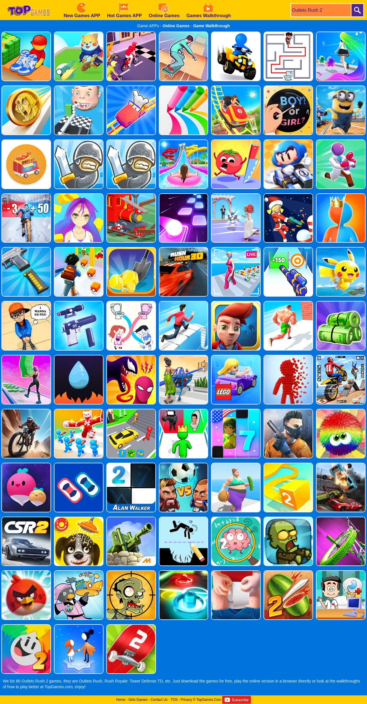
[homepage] (28, 2)
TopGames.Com (208, 700)
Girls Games (138, 700)
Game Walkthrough (211, 26)
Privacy (186, 700)
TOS (174, 700)
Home (120, 700)
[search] (320, 10)
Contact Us (159, 700)
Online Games (176, 26)
